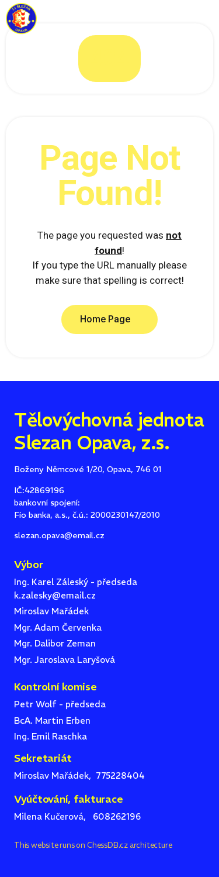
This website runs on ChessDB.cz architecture (93, 845)
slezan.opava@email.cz (59, 535)
